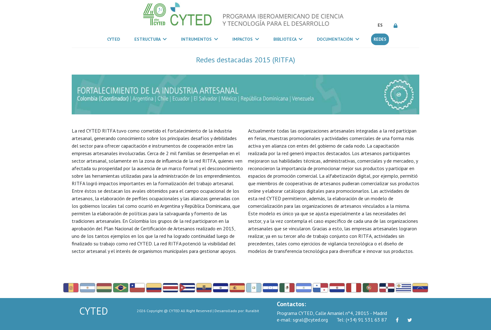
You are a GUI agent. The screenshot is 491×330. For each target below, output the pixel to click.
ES (380, 25)
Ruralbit (252, 310)
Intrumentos (199, 39)
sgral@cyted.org (302, 320)
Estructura (150, 39)
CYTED (114, 39)
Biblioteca (287, 39)
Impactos (245, 39)
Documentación (338, 39)
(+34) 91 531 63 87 (362, 320)
